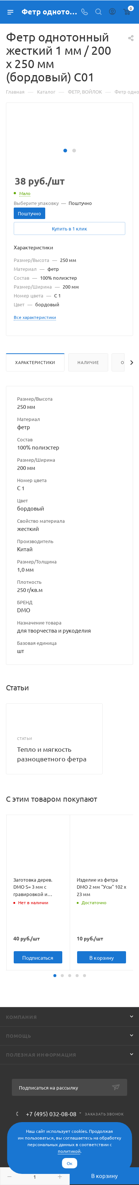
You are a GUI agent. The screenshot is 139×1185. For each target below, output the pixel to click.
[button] (65, 150)
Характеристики (35, 362)
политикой (69, 1151)
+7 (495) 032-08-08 (51, 1114)
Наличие (88, 362)
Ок (69, 1163)
